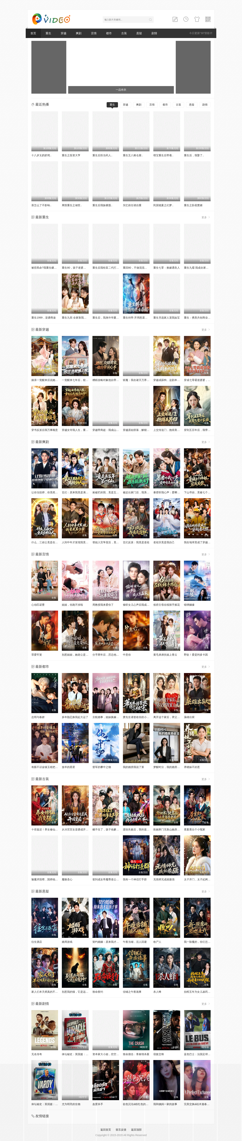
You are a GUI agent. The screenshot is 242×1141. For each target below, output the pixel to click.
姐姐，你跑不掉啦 (72, 604)
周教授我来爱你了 (103, 604)
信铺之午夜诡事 (132, 991)
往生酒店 (36, 941)
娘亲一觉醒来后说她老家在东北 (49, 380)
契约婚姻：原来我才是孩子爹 (109, 941)
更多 (206, 217)
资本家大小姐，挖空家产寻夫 (109, 1054)
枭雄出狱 (189, 717)
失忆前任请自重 (132, 205)
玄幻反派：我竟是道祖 (136, 542)
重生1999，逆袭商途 (43, 317)
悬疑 (139, 33)
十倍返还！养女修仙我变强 (47, 829)
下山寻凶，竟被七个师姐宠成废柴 (204, 492)
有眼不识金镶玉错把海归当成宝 (49, 767)
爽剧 (78, 33)
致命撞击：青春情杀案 (136, 1054)
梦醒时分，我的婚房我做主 (169, 767)
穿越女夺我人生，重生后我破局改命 (83, 429)
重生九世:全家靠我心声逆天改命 (81, 317)
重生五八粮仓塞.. (133, 155)
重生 (48, 33)
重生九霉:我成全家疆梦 (197, 267)
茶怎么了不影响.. (41, 205)
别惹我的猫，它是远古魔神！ (79, 991)
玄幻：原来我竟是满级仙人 (78, 492)
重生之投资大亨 (71, 155)
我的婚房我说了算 (133, 767)
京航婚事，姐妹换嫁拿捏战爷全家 (112, 717)
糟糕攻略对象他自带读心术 (108, 380)
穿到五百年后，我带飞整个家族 (202, 429)
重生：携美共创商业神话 (198, 317)
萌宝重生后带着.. (163, 155)
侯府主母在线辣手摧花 (166, 604)
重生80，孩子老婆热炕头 (76, 267)
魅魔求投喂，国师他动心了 (47, 879)
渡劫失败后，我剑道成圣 (137, 829)
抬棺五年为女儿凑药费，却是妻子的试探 (208, 991)
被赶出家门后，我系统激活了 (140, 492)
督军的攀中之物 (101, 767)
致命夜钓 (97, 991)
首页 (33, 33)
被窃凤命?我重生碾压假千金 (48, 267)
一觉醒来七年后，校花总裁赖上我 (82, 380)
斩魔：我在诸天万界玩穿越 (139, 380)
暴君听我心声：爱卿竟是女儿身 (171, 492)
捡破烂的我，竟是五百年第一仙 (111, 492)
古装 (124, 33)
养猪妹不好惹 (192, 767)
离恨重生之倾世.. (72, 205)
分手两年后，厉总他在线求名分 (111, 654)
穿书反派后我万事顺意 (44, 429)
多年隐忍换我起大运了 (75, 717)
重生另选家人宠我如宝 (166, 317)
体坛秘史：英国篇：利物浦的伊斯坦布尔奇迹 (88, 1054)
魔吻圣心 (67, 879)
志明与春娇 (38, 717)
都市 (109, 33)
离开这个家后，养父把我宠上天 (171, 717)
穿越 (63, 33)
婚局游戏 (67, 941)
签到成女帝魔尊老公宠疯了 (108, 879)
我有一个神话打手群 (135, 879)
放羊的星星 (68, 767)
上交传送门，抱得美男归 (167, 429)
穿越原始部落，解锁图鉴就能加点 (143, 429)
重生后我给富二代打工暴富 (108, 267)
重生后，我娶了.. (194, 155)
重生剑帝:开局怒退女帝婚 (138, 317)
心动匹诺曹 (38, 604)
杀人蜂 (157, 991)
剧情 (154, 33)
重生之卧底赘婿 (193, 205)
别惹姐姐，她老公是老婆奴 (78, 654)
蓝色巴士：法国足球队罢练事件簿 (204, 1054)
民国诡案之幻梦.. (163, 205)
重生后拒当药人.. (102, 155)
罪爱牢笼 (36, 654)
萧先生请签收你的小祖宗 (137, 717)
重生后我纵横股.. (102, 205)
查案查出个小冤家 (194, 829)
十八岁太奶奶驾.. (41, 155)
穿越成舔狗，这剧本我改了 (169, 380)
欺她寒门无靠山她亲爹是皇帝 (170, 829)
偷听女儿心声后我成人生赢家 (140, 604)
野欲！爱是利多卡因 (196, 654)
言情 (94, 33)
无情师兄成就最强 (164, 879)
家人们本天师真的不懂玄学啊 (48, 991)
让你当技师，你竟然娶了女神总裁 (51, 492)
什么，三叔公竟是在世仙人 (47, 542)
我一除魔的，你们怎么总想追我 (202, 941)
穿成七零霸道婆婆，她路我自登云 (204, 380)
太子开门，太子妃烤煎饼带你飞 (202, 879)
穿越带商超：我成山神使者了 (109, 429)
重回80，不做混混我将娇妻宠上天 (143, 267)
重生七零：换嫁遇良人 (166, 267)
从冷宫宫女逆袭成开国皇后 (78, 829)
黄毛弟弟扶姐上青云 (165, 654)
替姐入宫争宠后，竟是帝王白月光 (112, 542)
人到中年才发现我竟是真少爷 (79, 542)
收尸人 (157, 941)
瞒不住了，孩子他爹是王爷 (108, 829)
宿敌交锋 (158, 1054)
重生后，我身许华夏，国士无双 (111, 317)
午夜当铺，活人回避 (135, 941)
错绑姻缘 (189, 604)
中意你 (127, 654)
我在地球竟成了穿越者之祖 (200, 542)
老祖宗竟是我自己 (164, 542)
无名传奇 (36, 1054)
